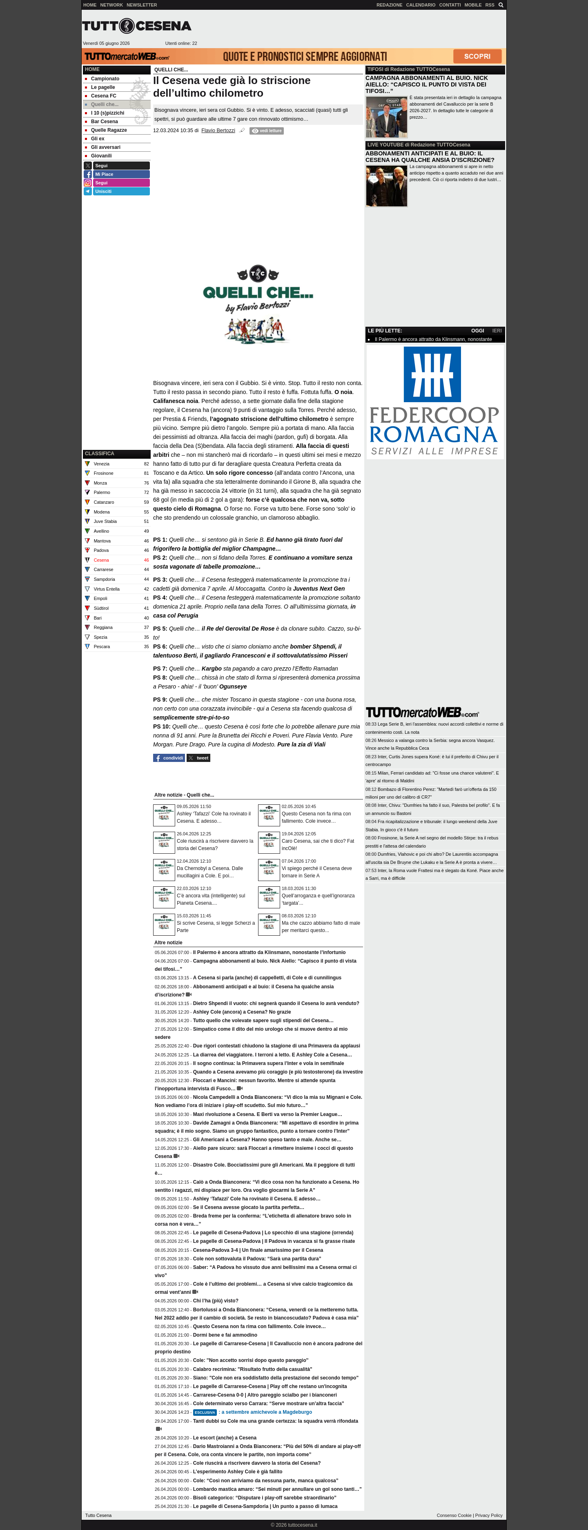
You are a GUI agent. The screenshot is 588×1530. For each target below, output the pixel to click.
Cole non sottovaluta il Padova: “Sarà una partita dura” (257, 1259)
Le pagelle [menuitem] (100, 87)
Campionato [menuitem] (102, 79)
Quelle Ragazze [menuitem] (106, 130)
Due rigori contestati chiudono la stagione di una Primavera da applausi (276, 1046)
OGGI (477, 331)
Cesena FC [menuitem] (100, 96)
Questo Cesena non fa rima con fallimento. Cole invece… (259, 1326)
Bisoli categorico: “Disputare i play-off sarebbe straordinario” (264, 1498)
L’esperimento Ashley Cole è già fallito (238, 1472)
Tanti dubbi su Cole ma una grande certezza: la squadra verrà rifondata (276, 1421)
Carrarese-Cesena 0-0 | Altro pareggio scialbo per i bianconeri (265, 1395)
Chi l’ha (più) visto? (215, 1301)
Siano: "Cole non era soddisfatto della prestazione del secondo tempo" (276, 1378)
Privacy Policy (489, 1515)
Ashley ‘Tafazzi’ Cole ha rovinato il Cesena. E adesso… (257, 1199)
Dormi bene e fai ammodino (225, 1335)
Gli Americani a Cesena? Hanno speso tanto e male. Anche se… (267, 1140)
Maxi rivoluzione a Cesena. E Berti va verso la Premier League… (267, 1114)
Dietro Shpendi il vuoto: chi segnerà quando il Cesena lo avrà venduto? (276, 1003)
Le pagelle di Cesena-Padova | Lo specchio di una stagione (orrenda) (273, 1233)
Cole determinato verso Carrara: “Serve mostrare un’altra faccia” (268, 1403)
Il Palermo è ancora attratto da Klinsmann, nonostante (433, 339)
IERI (497, 331)
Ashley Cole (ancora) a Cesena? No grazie (242, 1012)
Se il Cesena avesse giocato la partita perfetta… (249, 1207)
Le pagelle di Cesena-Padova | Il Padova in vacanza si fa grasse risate (274, 1241)
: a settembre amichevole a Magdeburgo (252, 1412)
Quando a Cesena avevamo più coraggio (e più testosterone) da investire (278, 1072)
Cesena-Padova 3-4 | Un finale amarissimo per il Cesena (258, 1250)
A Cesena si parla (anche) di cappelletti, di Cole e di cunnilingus (267, 978)
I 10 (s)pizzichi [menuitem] (104, 113)
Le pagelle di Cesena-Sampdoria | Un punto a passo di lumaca (265, 1506)
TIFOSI (375, 69)
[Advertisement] (351, 29)
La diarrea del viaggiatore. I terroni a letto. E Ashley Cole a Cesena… (272, 1055)
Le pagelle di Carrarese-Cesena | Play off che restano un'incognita (270, 1386)
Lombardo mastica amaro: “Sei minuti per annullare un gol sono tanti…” (277, 1489)
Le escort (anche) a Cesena (224, 1438)
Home (92, 69)
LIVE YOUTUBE (385, 145)
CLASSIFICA (99, 453)
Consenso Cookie (454, 1515)
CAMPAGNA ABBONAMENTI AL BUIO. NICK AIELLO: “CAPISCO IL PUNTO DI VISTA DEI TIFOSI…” (426, 84)
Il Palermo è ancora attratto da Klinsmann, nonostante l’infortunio (269, 952)
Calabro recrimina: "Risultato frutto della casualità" (252, 1369)
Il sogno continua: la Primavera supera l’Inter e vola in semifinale (268, 1063)
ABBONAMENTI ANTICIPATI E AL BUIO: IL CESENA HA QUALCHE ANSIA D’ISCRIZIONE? (429, 156)
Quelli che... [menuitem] (101, 104)
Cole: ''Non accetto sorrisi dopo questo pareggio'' (251, 1360)
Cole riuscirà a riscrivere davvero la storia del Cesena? (257, 1463)
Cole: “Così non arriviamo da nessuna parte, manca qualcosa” (266, 1481)
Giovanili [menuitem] (98, 156)
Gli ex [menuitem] (95, 139)
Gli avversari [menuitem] (102, 147)
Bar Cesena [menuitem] (101, 121)
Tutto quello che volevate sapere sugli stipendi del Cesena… (263, 1020)
